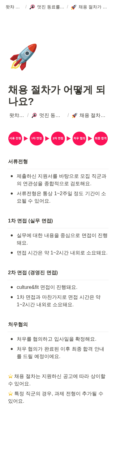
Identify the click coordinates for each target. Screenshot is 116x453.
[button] (14, 7)
